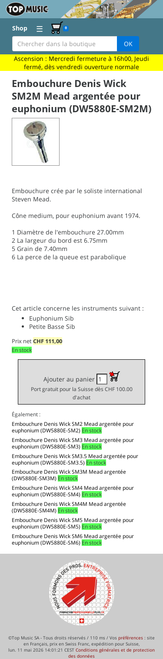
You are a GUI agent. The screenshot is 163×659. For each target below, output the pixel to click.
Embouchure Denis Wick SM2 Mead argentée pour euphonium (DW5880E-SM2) (73, 427)
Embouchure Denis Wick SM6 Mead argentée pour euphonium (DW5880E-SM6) (73, 539)
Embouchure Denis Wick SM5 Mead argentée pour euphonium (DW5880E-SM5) (73, 523)
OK (128, 44)
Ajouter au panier (82, 386)
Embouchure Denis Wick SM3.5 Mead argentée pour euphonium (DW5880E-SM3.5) (75, 459)
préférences (130, 638)
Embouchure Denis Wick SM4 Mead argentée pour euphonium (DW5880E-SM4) (73, 491)
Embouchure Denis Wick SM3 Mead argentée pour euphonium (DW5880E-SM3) (73, 443)
